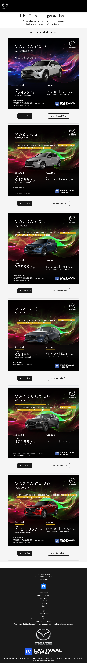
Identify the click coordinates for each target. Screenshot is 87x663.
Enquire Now (25, 116)
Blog (43, 606)
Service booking (44, 601)
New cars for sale (43, 574)
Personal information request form (43, 619)
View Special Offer (59, 116)
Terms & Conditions (43, 621)
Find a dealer (43, 603)
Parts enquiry (43, 598)
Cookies (43, 616)
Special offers (44, 579)
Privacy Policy (43, 613)
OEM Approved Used (43, 577)
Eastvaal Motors (50, 658)
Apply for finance (43, 595)
